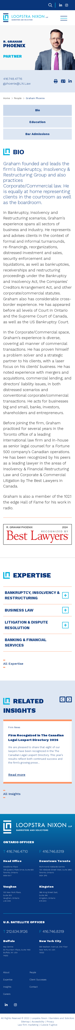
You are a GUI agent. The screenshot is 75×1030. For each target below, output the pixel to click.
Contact (34, 987)
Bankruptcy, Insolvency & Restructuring (32, 595)
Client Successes (38, 979)
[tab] (37, 110)
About (6, 972)
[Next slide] (69, 699)
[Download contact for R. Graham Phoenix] (63, 81)
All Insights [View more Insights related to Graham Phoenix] (11, 794)
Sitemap (25, 1021)
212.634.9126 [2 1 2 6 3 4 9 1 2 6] (17, 931)
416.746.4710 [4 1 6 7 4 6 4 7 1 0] (17, 851)
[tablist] (37, 325)
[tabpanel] (37, 342)
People (18, 98)
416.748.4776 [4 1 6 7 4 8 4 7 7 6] (12, 79)
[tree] (37, 619)
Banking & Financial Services (25, 643)
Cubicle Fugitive (49, 1025)
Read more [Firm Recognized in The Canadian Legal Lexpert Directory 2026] (16, 775)
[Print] (56, 81)
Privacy (50, 1021)
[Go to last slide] (62, 699)
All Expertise (13, 664)
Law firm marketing (28, 1025)
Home (6, 98)
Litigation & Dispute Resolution (26, 625)
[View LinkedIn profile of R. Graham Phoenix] (70, 81)
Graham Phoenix (35, 98)
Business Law (19, 610)
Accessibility (38, 1021)
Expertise (7, 979)
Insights (7, 987)
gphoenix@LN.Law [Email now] (17, 83)
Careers (6, 994)
